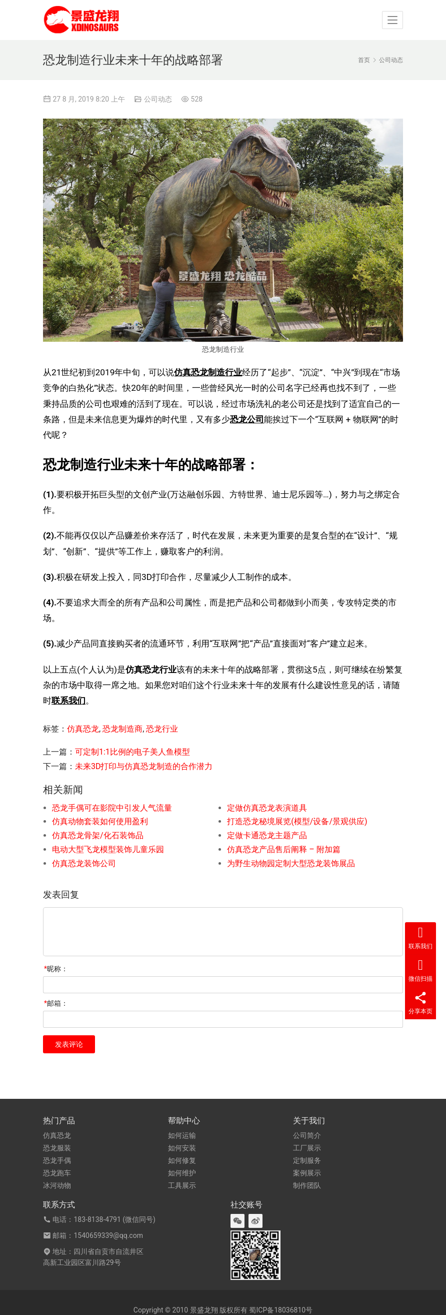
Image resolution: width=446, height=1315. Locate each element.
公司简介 (307, 1135)
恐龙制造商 (122, 729)
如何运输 (182, 1135)
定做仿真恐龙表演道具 (267, 808)
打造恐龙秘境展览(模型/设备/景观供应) (297, 821)
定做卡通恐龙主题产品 (267, 835)
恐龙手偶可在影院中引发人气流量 (112, 808)
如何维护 (182, 1173)
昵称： (56, 969)
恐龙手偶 (57, 1160)
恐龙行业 (162, 729)
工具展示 (182, 1185)
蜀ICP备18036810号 (280, 1310)
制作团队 (307, 1185)
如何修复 (182, 1160)
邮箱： (56, 1003)
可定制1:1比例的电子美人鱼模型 (132, 752)
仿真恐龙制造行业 (208, 372)
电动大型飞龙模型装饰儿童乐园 (108, 849)
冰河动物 (57, 1185)
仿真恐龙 (83, 729)
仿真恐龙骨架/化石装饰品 (98, 835)
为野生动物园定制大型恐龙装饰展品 (291, 863)
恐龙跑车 (57, 1173)
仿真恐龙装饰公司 (84, 863)
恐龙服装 (57, 1148)
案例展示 (307, 1173)
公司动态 (158, 99)
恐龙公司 (247, 419)
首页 (364, 60)
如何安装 (182, 1148)
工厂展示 (307, 1148)
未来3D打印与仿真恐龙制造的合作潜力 (144, 766)
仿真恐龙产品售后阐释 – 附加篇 (283, 849)
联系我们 (69, 701)
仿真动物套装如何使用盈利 (100, 821)
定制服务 (307, 1160)
